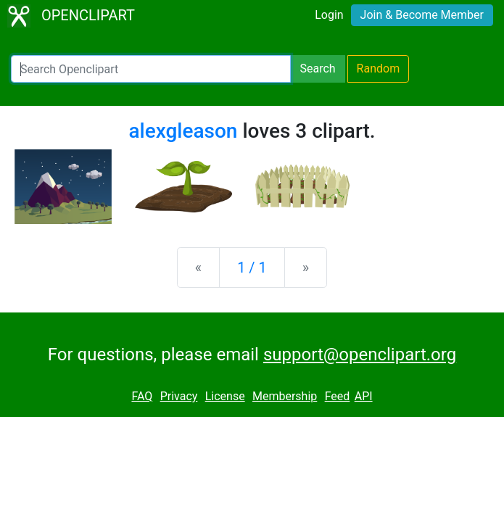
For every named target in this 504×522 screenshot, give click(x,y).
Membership (284, 396)
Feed (337, 396)
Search (317, 68)
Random (378, 68)
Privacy (179, 396)
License (225, 396)
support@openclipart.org (359, 354)
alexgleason (182, 131)
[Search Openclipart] (151, 69)
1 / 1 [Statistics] (252, 267)
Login (329, 15)
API (364, 396)
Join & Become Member (422, 15)
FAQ (141, 396)
